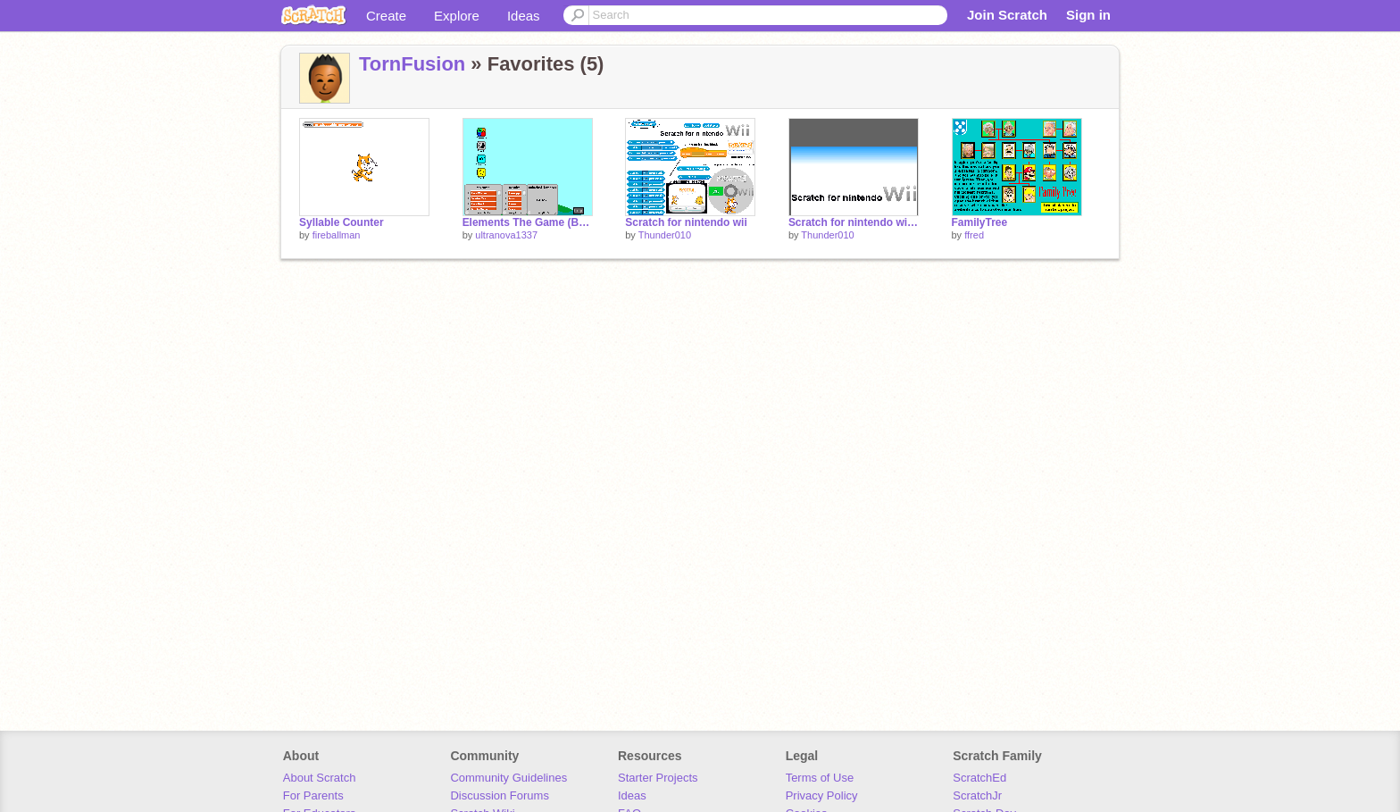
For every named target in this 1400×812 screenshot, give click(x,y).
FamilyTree (980, 222)
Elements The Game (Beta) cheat (527, 222)
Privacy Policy (822, 795)
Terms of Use (820, 777)
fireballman (336, 235)
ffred (974, 235)
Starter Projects (658, 777)
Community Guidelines (508, 777)
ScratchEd (979, 777)
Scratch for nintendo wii (686, 222)
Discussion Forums (499, 795)
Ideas (523, 15)
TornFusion (412, 64)
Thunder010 (664, 235)
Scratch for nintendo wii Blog (853, 222)
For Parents (313, 795)
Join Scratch (1007, 14)
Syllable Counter (341, 222)
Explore (456, 15)
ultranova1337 (506, 235)
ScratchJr (977, 795)
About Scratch (319, 777)
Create (386, 15)
